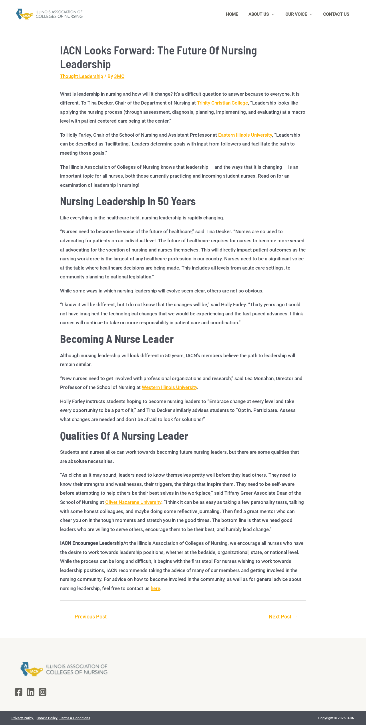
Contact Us (337, 14)
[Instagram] (42, 692)
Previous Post (87, 617)
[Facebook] (18, 692)
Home (239, 14)
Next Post (283, 617)
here (155, 588)
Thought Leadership (81, 76)
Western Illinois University (169, 387)
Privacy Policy (22, 718)
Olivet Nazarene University (133, 502)
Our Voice (299, 14)
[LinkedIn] (30, 692)
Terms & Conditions (74, 718)
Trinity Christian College (222, 103)
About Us (264, 14)
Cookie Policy (47, 718)
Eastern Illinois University (245, 135)
